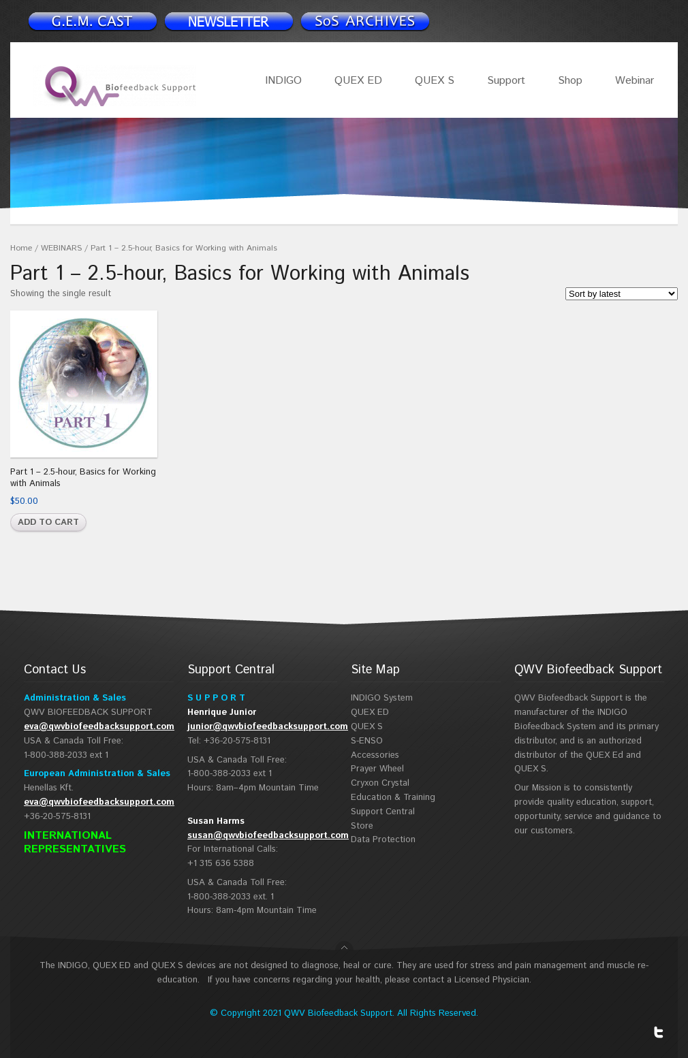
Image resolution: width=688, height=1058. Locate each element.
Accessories (375, 755)
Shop (570, 81)
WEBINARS (61, 248)
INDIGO (283, 81)
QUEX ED (358, 81)
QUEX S (434, 81)
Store (362, 826)
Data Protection (383, 839)
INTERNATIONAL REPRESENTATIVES (75, 843)
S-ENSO (367, 741)
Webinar (634, 81)
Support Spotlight (364, 21)
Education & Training (393, 797)
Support (506, 81)
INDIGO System (382, 698)
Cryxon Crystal (380, 783)
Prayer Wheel (377, 769)
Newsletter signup (92, 21)
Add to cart (48, 522)
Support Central (383, 811)
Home (21, 248)
